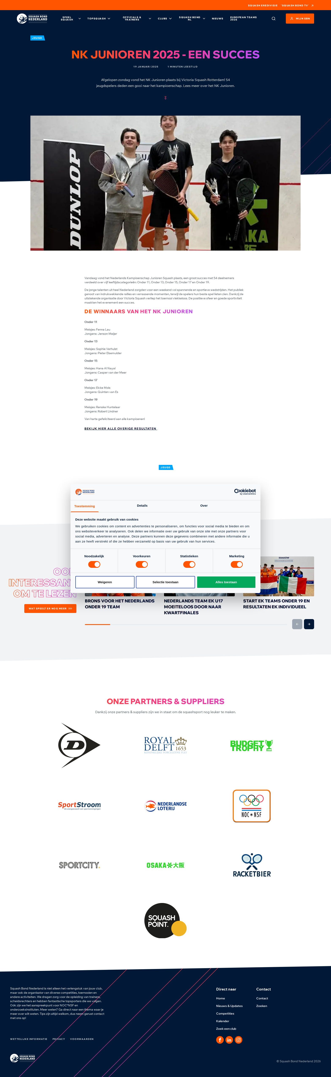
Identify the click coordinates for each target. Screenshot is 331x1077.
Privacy (59, 1039)
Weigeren (105, 582)
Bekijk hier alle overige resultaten (120, 429)
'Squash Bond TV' (297, 5)
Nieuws (218, 18)
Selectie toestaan (166, 582)
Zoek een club (228, 1029)
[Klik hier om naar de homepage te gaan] (32, 18)
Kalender (225, 1021)
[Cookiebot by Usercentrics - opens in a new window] (237, 492)
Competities (227, 1013)
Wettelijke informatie (28, 1039)
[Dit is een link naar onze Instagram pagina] (238, 1040)
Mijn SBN (300, 18)
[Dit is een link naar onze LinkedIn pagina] (229, 1040)
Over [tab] (204, 505)
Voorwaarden (82, 1039)
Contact (264, 998)
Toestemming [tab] (84, 506)
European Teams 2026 (243, 18)
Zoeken (264, 1006)
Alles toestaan (226, 582)
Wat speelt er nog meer (50, 608)
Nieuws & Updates (232, 1006)
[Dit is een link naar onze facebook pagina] (220, 1040)
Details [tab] (142, 505)
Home (223, 998)
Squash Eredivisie (263, 5)
